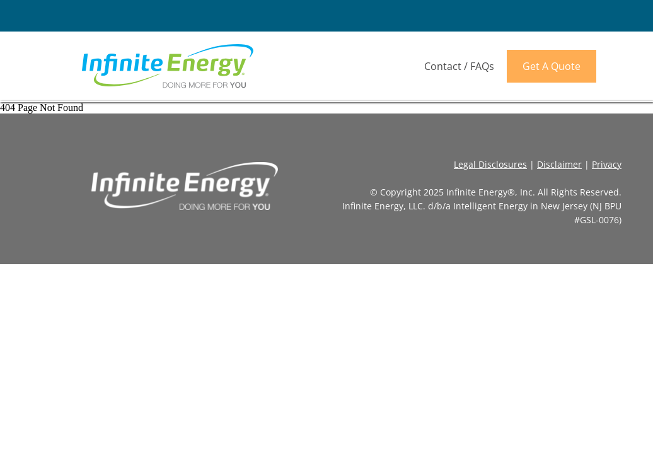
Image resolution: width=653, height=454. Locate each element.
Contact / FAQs (459, 66)
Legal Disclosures (490, 164)
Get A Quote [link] (552, 66)
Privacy (606, 164)
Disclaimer (559, 164)
